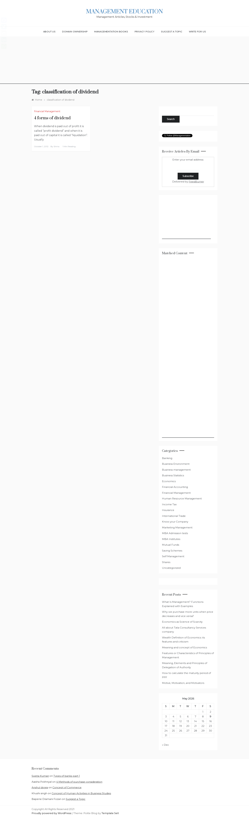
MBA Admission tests (175, 533)
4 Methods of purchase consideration (79, 781)
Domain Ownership (75, 31)
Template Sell (110, 813)
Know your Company (175, 521)
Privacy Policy (144, 31)
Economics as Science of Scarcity (182, 621)
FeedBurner (196, 181)
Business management (176, 469)
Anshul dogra (40, 787)
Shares (166, 562)
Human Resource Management (182, 498)
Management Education (124, 11)
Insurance (168, 510)
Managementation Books (111, 31)
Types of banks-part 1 (66, 775)
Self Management (173, 556)
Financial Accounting (175, 487)
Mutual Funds (170, 544)
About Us (49, 31)
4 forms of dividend (52, 118)
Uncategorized (171, 567)
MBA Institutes (171, 539)
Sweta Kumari (40, 775)
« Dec (165, 744)
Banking (167, 458)
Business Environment (176, 463)
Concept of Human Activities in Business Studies (81, 793)
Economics (169, 481)
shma (56, 146)
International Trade (174, 515)
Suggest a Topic (171, 31)
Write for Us (197, 31)
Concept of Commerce (66, 787)
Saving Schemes (172, 550)
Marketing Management (177, 527)
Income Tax (169, 504)
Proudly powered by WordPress (52, 813)
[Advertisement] (124, 61)
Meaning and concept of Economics (184, 647)
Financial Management (47, 111)
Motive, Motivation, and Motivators (183, 682)
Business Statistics (173, 475)
